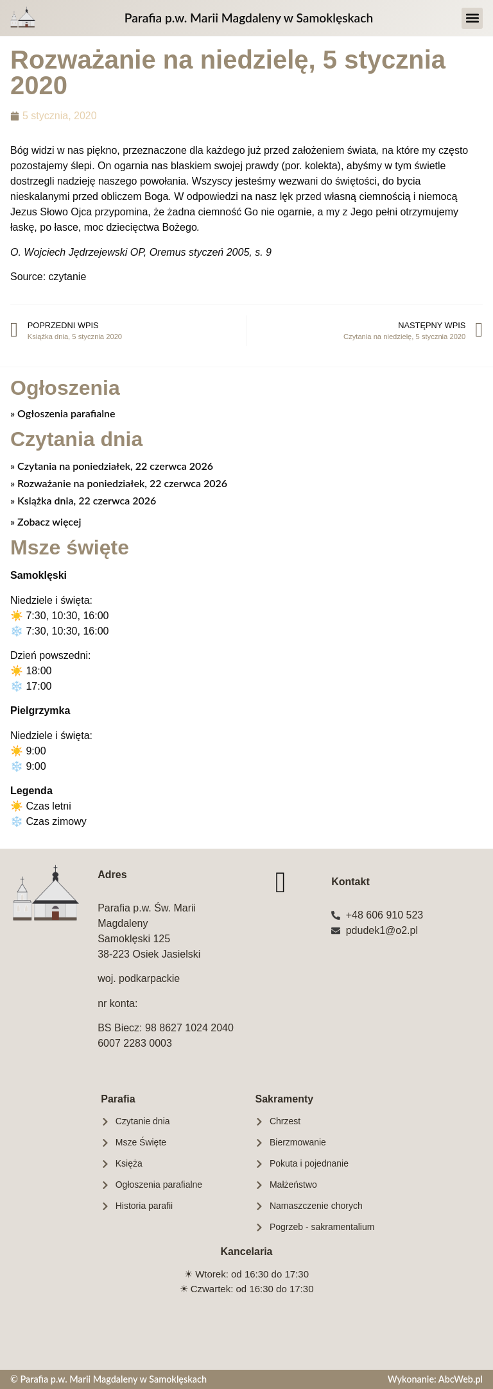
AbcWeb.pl (460, 1379)
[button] (472, 18)
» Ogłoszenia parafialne (63, 413)
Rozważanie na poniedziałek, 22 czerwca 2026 (121, 483)
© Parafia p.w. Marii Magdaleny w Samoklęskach (108, 1379)
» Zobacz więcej (45, 521)
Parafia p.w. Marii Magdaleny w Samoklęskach (249, 17)
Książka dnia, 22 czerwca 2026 (85, 500)
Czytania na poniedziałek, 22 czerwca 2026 (114, 466)
